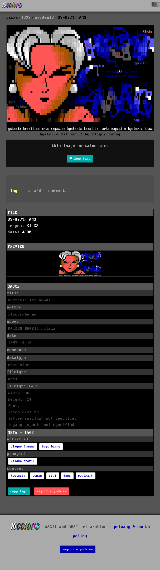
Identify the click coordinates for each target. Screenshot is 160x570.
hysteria (18, 475)
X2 (36, 226)
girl (52, 475)
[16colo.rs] (12, 6)
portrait (85, 475)
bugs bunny (51, 446)
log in (18, 191)
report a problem (52, 491)
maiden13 (44, 18)
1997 (26, 18)
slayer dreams (23, 446)
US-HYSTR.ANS (22, 219)
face (67, 475)
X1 (29, 226)
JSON (27, 232)
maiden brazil (23, 461)
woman (37, 475)
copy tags (19, 491)
